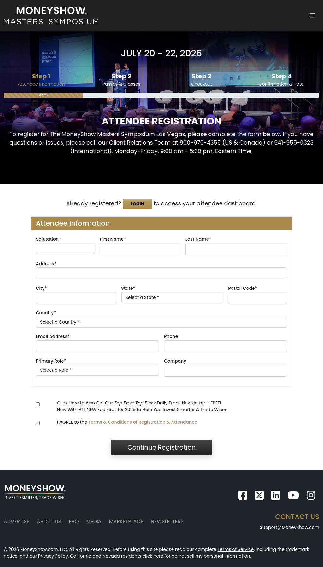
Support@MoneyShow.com (289, 527)
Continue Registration (161, 447)
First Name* (113, 239)
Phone (171, 336)
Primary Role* (51, 361)
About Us (49, 521)
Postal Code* (242, 288)
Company (175, 361)
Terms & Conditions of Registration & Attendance (142, 422)
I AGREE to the (127, 422)
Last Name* (198, 239)
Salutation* (48, 239)
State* (128, 288)
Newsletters (167, 521)
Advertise (16, 521)
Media (94, 521)
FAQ (74, 521)
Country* (46, 313)
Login (137, 204)
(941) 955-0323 (302, 537)
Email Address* (53, 336)
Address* (46, 264)
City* (41, 288)
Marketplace (126, 521)
